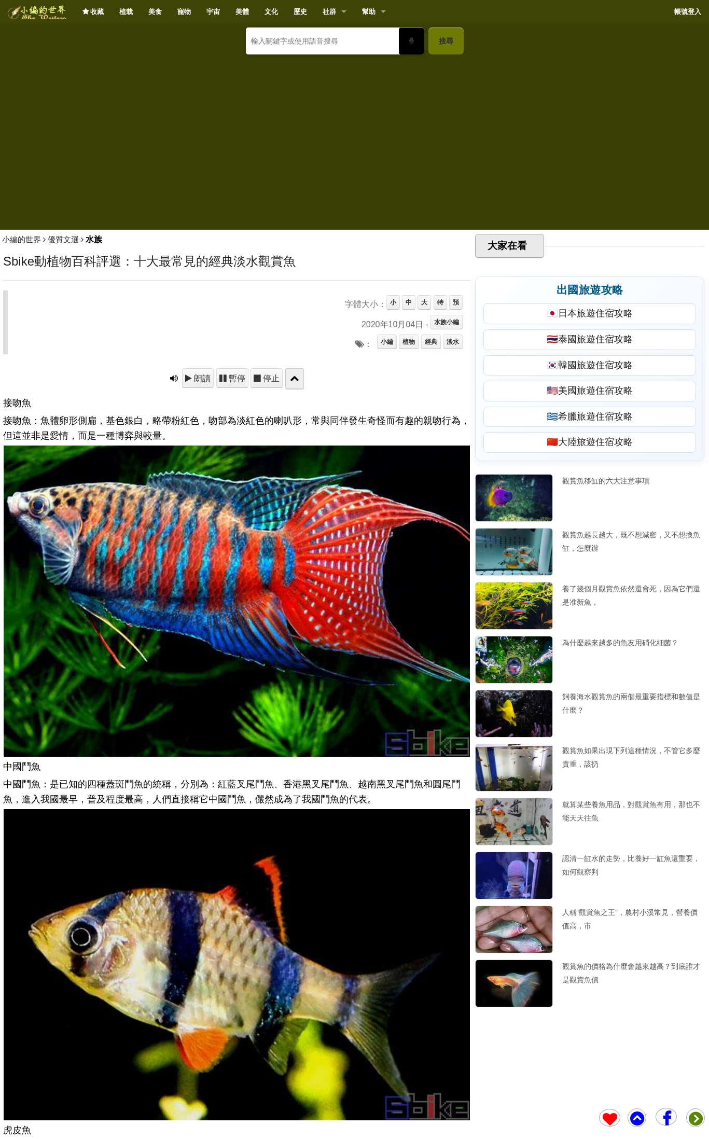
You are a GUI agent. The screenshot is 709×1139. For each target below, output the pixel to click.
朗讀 (201, 378)
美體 (242, 12)
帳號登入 (687, 12)
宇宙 (213, 12)
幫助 (369, 12)
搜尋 (446, 41)
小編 (387, 341)
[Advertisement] (355, 138)
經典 (431, 341)
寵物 (184, 12)
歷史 (300, 12)
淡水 (453, 341)
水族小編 (446, 322)
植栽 (126, 12)
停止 (270, 378)
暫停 (236, 378)
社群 (329, 12)
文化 (271, 12)
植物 (408, 341)
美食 (155, 12)
